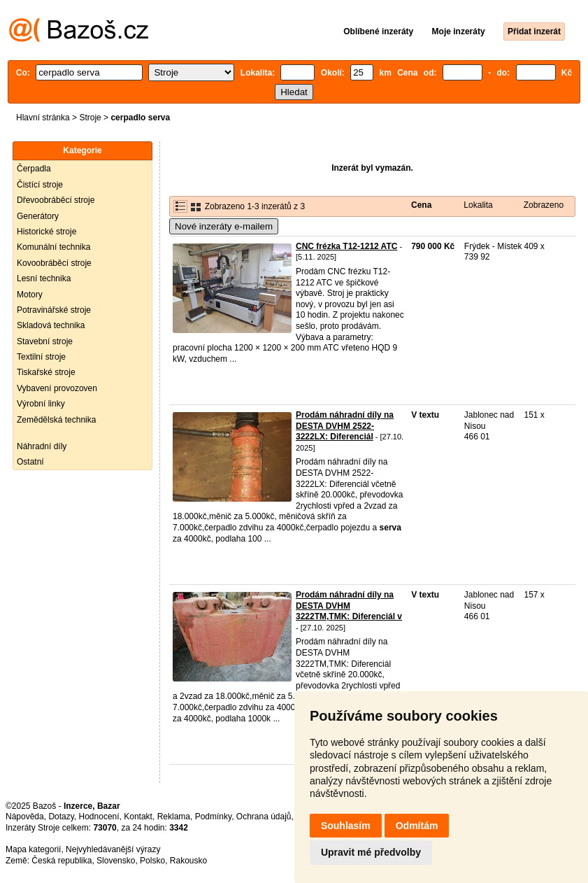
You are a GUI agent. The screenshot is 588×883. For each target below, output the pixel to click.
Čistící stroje (40, 185)
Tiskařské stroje (46, 372)
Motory (30, 294)
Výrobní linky (41, 404)
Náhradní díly (41, 446)
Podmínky (213, 816)
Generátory (38, 216)
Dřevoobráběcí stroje (55, 200)
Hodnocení (99, 816)
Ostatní (30, 462)
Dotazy (60, 816)
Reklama (173, 816)
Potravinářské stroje (54, 310)
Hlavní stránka (43, 117)
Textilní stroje (41, 357)
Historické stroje (46, 231)
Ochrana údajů (264, 816)
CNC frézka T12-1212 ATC (346, 246)
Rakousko (188, 861)
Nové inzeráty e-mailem (224, 226)
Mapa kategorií (33, 849)
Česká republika (61, 861)
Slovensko (115, 861)
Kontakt (138, 816)
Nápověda (25, 816)
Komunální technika (53, 247)
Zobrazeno (544, 205)
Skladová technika (51, 325)
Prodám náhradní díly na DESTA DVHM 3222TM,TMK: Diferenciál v (349, 605)
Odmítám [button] (417, 825)
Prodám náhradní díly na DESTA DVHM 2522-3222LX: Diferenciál (345, 426)
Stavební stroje (45, 341)
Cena (421, 205)
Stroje (90, 117)
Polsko (152, 861)
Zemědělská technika (56, 420)
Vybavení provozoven (57, 388)
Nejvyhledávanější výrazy (113, 849)
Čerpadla (34, 169)
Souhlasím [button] (346, 825)
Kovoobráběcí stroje (54, 263)
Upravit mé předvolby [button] (371, 852)
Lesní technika (44, 278)
